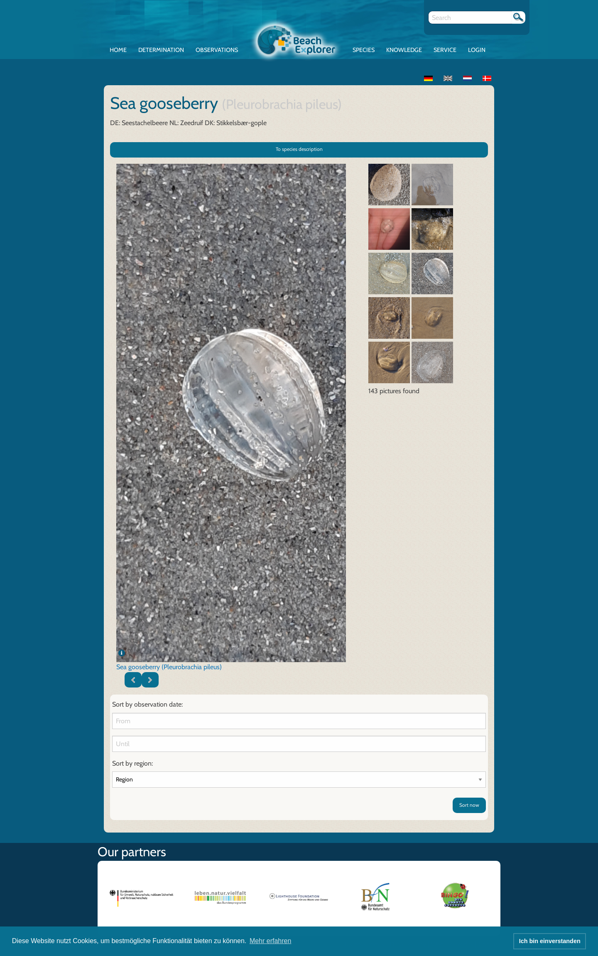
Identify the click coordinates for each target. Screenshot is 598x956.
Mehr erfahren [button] (271, 940)
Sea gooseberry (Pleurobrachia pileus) (169, 667)
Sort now (469, 805)
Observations (217, 50)
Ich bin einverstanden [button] (550, 941)
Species (364, 50)
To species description (299, 149)
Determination (161, 50)
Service (445, 50)
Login (476, 50)
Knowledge (404, 50)
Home (118, 50)
